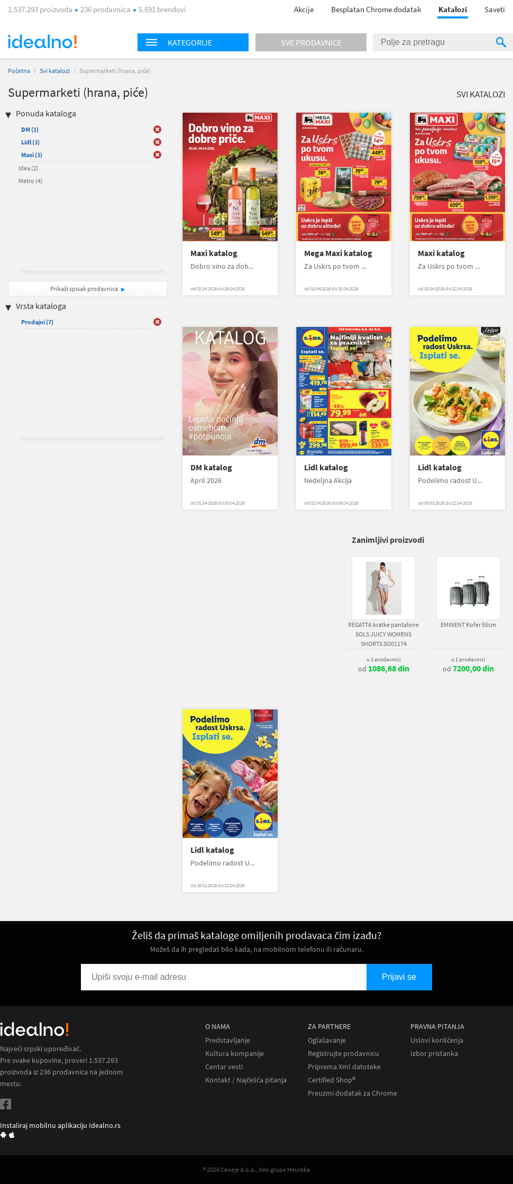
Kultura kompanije (234, 1053)
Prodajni (37, 322)
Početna (19, 71)
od (383, 668)
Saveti (494, 9)
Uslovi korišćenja (436, 1040)
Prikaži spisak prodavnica (84, 289)
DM (30, 129)
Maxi (31, 155)
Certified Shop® (331, 1080)
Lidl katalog (326, 467)
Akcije (304, 9)
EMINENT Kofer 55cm (468, 625)
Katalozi (452, 9)
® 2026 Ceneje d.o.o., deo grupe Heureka (256, 1169)
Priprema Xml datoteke (344, 1066)
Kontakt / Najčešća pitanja (246, 1080)
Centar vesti (224, 1066)
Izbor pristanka (434, 1053)
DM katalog (211, 467)
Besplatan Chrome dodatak (376, 9)
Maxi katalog (213, 253)
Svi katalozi (55, 71)
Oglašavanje (327, 1040)
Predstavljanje (227, 1040)
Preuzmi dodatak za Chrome (352, 1093)
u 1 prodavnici (384, 659)
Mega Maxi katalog (338, 253)
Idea (29, 168)
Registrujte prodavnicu (343, 1053)
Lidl (30, 142)
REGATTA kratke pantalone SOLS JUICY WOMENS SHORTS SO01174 (383, 634)
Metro (31, 181)
